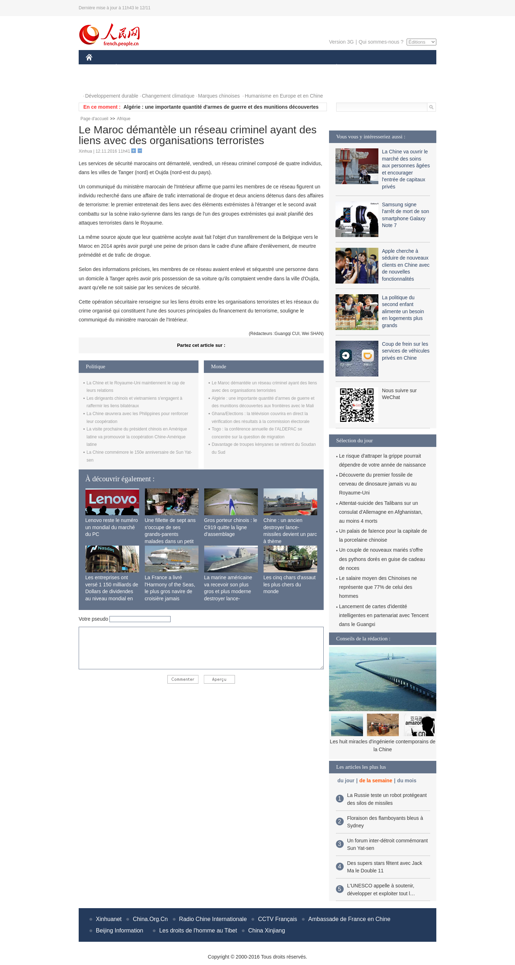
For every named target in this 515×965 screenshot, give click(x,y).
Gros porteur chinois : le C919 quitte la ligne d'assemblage (231, 527)
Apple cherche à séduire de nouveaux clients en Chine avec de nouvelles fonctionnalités (406, 265)
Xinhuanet (109, 919)
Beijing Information (119, 930)
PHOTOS (100, 82)
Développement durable (111, 96)
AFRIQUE (192, 67)
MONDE (161, 67)
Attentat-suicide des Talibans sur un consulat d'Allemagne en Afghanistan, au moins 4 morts (380, 512)
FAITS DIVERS (294, 67)
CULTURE (255, 67)
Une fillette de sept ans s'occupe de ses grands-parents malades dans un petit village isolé (170, 534)
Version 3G (341, 42)
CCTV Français (277, 919)
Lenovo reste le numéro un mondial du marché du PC (111, 527)
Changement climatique (168, 96)
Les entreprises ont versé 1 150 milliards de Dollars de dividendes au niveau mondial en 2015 (111, 591)
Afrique (124, 118)
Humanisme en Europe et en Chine (284, 96)
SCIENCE (223, 67)
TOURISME (392, 67)
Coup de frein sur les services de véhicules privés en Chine (406, 351)
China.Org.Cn (150, 919)
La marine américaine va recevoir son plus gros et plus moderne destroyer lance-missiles (228, 591)
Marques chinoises (219, 96)
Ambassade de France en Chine (349, 919)
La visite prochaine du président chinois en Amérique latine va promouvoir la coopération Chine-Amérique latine (137, 437)
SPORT (361, 67)
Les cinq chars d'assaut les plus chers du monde (290, 584)
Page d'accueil (94, 118)
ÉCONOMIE (129, 67)
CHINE (98, 67)
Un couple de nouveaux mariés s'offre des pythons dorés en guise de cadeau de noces (382, 559)
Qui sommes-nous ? (381, 42)
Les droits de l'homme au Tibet (198, 930)
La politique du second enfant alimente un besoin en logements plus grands (403, 311)
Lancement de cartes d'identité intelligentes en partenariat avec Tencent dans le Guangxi (383, 615)
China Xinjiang (266, 930)
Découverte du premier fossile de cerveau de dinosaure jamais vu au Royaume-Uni (378, 484)
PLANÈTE (332, 67)
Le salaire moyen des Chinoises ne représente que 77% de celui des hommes (378, 587)
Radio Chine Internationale (213, 919)
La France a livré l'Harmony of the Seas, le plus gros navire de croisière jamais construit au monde (170, 591)
